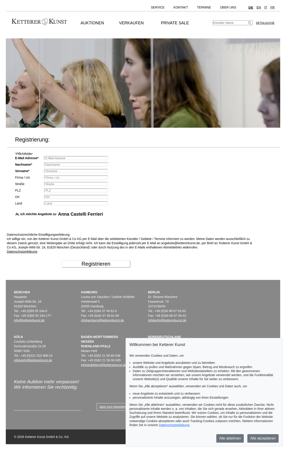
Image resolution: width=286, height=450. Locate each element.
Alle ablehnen (230, 438)
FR (272, 7)
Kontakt (180, 7)
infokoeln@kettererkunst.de (33, 360)
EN (259, 7)
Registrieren (96, 264)
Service (157, 7)
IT (265, 7)
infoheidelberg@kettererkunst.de (103, 365)
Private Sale (175, 23)
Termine (204, 7)
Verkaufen (131, 23)
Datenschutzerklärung (22, 251)
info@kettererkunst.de (29, 320)
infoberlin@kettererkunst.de (167, 320)
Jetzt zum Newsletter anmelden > (122, 406)
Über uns (228, 7)
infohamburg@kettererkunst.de (102, 320)
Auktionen (92, 23)
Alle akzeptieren (263, 438)
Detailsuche (265, 23)
